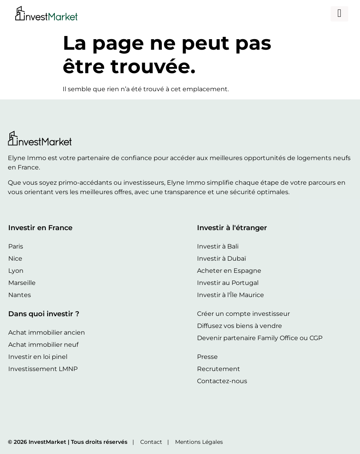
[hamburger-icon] (339, 14)
